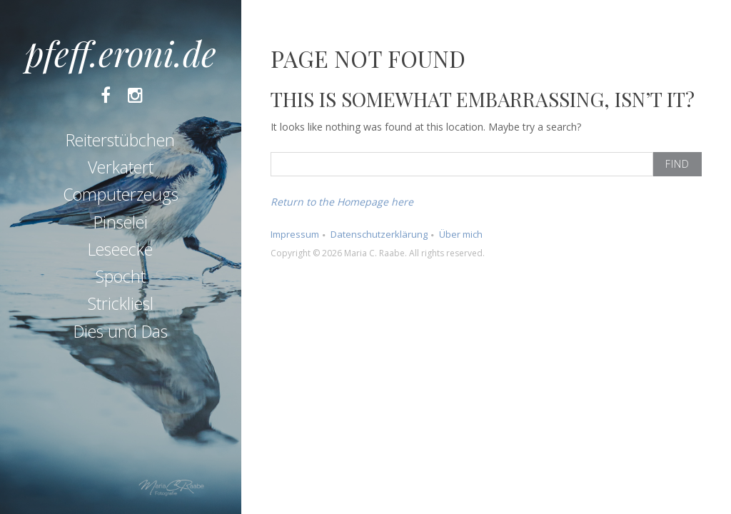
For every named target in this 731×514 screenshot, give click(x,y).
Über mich (461, 234)
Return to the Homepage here (342, 201)
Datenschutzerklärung (379, 234)
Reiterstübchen (120, 139)
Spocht (121, 276)
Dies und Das (121, 331)
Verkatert (120, 167)
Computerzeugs (120, 194)
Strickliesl (120, 303)
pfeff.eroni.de (120, 53)
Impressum (295, 234)
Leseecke (120, 249)
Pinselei (121, 222)
